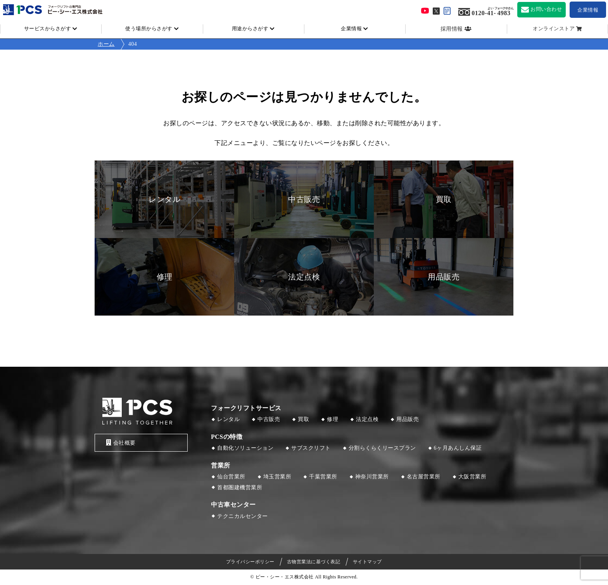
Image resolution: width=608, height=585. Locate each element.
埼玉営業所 (277, 477)
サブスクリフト (311, 448)
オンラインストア (554, 28)
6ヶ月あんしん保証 (458, 448)
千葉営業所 (323, 477)
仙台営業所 (231, 477)
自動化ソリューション (245, 448)
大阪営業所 (472, 477)
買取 (303, 419)
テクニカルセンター (242, 516)
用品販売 (407, 419)
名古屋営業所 (423, 477)
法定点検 (367, 419)
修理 (332, 419)
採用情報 (451, 29)
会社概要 (119, 442)
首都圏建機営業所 (239, 487)
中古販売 (268, 419)
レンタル (228, 419)
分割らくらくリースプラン (382, 448)
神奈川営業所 (372, 477)
